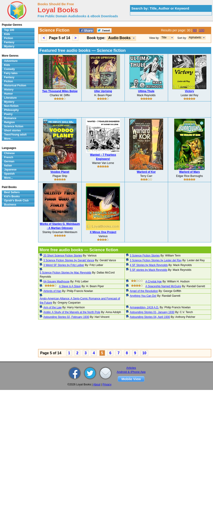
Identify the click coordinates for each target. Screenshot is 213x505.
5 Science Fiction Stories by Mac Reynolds (65, 272)
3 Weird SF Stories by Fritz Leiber (63, 265)
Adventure (10, 61)
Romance (10, 118)
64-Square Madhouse (56, 281)
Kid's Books (12, 196)
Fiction (8, 38)
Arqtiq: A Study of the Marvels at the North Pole (71, 312)
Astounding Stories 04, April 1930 (150, 317)
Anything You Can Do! (143, 295)
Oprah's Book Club (16, 200)
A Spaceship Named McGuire (163, 286)
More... (8, 138)
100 (201, 30)
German (9, 161)
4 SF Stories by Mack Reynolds (149, 265)
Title (164, 37)
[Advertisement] (125, 109)
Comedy (9, 69)
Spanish (9, 173)
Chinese (9, 153)
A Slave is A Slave (70, 286)
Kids (7, 34)
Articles (131, 367)
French (8, 157)
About (96, 384)
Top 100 (9, 30)
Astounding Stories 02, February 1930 (66, 317)
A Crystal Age (153, 281)
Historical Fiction (15, 85)
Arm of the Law (52, 307)
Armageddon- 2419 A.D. (144, 307)
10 (144, 353)
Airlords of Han (52, 291)
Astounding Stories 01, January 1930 (152, 312)
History (8, 89)
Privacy (107, 384)
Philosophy (11, 110)
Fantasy (9, 42)
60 (195, 30)
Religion (9, 122)
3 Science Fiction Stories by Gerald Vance (68, 260)
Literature (10, 97)
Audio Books (119, 38)
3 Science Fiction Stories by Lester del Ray (156, 260)
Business (10, 204)
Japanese (10, 169)
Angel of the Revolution (144, 291)
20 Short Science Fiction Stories (62, 255)
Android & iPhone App (131, 372)
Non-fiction (11, 106)
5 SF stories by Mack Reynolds (148, 269)
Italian (8, 165)
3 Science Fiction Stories (145, 255)
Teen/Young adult (15, 134)
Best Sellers (12, 192)
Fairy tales (10, 73)
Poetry (8, 114)
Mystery (9, 46)
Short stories (12, 130)
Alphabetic (195, 37)
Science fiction (13, 126)
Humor (8, 93)
